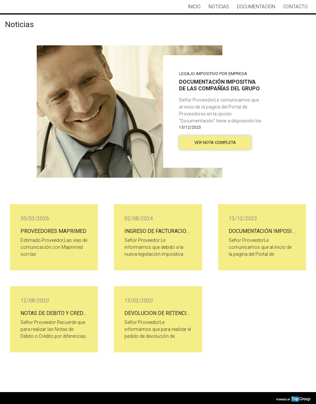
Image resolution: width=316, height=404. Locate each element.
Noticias (218, 6)
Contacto (295, 6)
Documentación (256, 6)
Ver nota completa (215, 142)
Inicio (194, 6)
